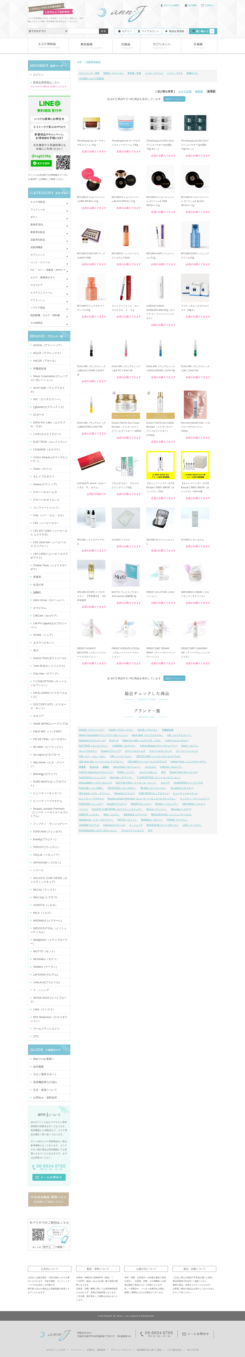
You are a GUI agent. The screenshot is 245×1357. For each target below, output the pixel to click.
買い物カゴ (205, 31)
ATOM (195, 1349)
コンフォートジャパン (187, 751)
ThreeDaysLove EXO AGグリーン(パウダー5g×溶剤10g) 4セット (195, 144)
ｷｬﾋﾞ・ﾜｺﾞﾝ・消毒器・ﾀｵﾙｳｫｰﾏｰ (48, 270)
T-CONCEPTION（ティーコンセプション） (159, 777)
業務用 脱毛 (36, 224)
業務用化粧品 (37, 232)
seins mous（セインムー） (127, 766)
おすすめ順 (185, 91)
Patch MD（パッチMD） (91, 788)
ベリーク (83, 809)
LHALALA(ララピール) (114, 825)
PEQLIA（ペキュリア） (167, 803)
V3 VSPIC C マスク (121, 539)
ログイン (127, 31)
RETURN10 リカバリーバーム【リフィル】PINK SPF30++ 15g (160, 201)
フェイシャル (37, 209)
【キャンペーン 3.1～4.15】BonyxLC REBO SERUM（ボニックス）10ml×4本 (195, 487)
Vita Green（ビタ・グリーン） (95, 793)
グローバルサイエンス (160, 751)
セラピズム (150, 766)
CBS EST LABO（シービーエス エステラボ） (158, 756)
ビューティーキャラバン (185, 793)
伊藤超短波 (167, 729)
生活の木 (94, 766)
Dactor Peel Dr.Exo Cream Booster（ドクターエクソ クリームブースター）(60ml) (126, 426)
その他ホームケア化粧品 (91, 78)
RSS (188, 1349)
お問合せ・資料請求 (45, 1097)
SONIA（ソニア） (126, 772)
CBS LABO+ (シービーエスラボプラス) (147, 761)
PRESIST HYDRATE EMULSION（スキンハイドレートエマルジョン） (91, 652)
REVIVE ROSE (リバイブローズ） (163, 825)
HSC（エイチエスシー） (179, 735)
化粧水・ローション (113, 73)
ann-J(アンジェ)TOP (56, 1349)
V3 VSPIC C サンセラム (192, 539)
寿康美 (82, 766)
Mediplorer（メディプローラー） (96, 819)
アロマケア (36, 285)
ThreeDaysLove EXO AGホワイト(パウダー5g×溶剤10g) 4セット (160, 144)
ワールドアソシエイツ (132, 830)
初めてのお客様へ (170, 5)
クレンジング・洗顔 (89, 73)
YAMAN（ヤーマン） (177, 819)
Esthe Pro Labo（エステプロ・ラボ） (141, 740)
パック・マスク (175, 73)
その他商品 (36, 322)
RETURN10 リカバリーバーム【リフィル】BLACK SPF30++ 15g (195, 201)
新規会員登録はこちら (46, 82)
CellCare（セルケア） (171, 766)
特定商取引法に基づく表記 (149, 1349)
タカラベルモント (148, 772)
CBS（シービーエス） (121, 756)
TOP (79, 61)
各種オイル (192, 73)
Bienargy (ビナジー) (124, 793)
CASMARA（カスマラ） (124, 745)
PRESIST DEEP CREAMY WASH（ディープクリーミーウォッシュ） (161, 652)
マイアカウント (150, 31)
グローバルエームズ (135, 751)
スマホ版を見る (174, 1349)
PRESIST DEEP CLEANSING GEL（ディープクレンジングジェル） (195, 652)
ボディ (34, 217)
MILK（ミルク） (112, 814)
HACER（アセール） (147, 729)
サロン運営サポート (45, 1074)
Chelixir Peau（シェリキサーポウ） (188, 761)
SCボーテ (114, 740)
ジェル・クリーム (154, 73)
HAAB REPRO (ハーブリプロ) (188, 782)
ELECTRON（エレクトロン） (93, 745)
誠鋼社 (105, 766)
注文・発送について (45, 1090)
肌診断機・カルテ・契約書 (45, 315)
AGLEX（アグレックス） (121, 729)
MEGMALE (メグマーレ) (135, 814)
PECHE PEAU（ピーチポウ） (122, 788)
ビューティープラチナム (91, 798)
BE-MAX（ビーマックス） (153, 788)
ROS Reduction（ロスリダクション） (98, 830)
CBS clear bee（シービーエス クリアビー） (101, 761)
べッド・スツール (40, 262)
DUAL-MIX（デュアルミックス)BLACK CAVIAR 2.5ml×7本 (91, 370)
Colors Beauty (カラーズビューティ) (158, 745)
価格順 (199, 91)
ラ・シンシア (136, 825)
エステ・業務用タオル (42, 277)
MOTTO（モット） (127, 819)
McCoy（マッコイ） (156, 809)
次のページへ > (174, 99)
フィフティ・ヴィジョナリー (194, 798)
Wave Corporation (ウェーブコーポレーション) (103, 735)
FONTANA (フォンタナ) (91, 803)
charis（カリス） (190, 745)
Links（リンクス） (192, 825)
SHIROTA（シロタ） (89, 814)
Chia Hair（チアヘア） (121, 777)
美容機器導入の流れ (45, 1082)
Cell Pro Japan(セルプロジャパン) (96, 772)
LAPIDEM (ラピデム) (89, 825)
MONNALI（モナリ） (152, 819)
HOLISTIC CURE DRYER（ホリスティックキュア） (117, 809)
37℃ (150, 830)
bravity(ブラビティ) (117, 803)
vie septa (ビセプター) (182, 788)
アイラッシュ (37, 300)
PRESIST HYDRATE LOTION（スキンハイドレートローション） (125, 652)
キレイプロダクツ (88, 751)
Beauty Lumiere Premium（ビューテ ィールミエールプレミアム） (142, 798)
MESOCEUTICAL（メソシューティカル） (172, 814)
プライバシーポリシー (121, 1349)
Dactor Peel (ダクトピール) (183, 772)
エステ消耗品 (37, 201)
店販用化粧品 (93, 61)
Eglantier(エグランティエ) (92, 740)
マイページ (76, 1349)
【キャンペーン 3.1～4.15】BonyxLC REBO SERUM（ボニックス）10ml (160, 487)
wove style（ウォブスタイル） (147, 735)
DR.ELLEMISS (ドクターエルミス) (95, 782)
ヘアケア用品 (37, 307)
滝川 (163, 772)
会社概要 (191, 5)
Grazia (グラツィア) (111, 751)
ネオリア (165, 782)
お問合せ (207, 5)
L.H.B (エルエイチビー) (176, 740)
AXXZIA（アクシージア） (92, 729)
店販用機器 (36, 247)
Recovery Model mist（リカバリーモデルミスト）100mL (195, 426)
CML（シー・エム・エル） (92, 756)
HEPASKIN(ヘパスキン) (193, 803)
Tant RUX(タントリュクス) (92, 777)
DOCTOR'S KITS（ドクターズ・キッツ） (136, 782)
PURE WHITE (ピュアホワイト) (154, 793)
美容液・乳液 (134, 73)
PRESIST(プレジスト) (141, 803)
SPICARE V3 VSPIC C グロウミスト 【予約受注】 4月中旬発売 (91, 596)
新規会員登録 (176, 31)
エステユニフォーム (41, 292)
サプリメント (37, 254)
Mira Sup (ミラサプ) (181, 809)
